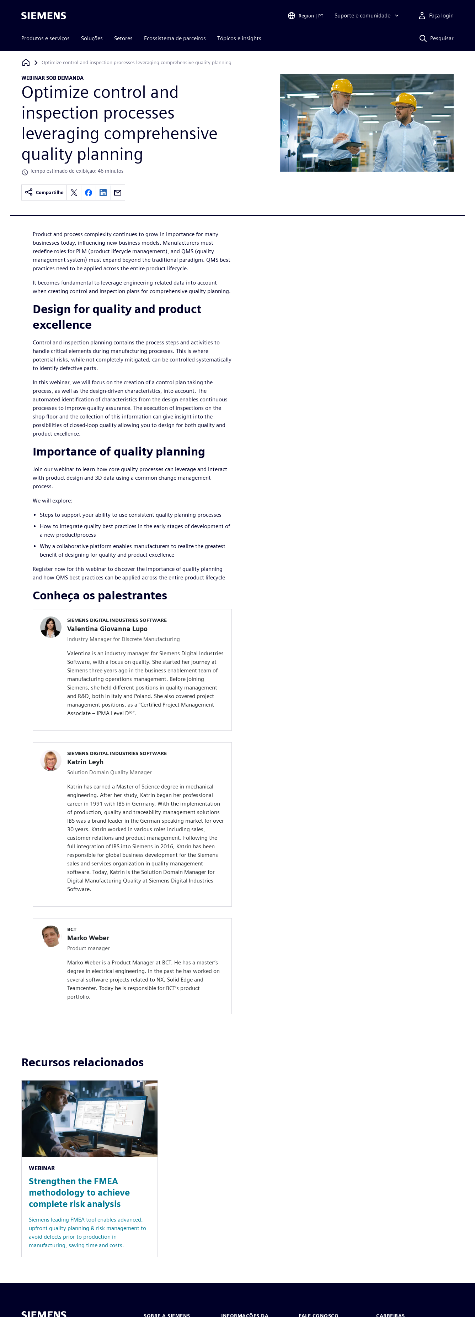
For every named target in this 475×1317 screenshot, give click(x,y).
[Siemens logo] (43, 15)
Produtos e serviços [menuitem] (45, 38)
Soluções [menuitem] (92, 38)
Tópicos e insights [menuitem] (239, 38)
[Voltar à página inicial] (26, 62)
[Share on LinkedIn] (103, 193)
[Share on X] (74, 193)
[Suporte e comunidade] (367, 16)
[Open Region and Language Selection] (305, 16)
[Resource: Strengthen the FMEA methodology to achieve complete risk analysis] (89, 1168)
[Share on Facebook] (88, 193)
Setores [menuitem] (123, 38)
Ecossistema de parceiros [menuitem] (175, 38)
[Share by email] (118, 193)
